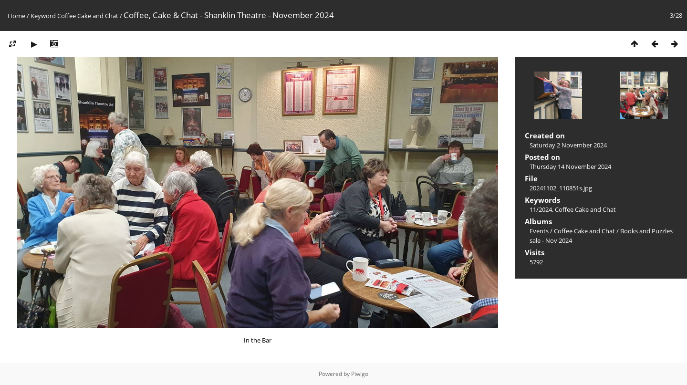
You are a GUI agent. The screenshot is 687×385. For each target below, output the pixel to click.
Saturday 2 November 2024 (568, 145)
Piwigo (359, 374)
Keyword (43, 15)
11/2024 (541, 209)
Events (539, 231)
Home (16, 15)
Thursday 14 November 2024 (570, 166)
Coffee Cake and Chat (87, 15)
